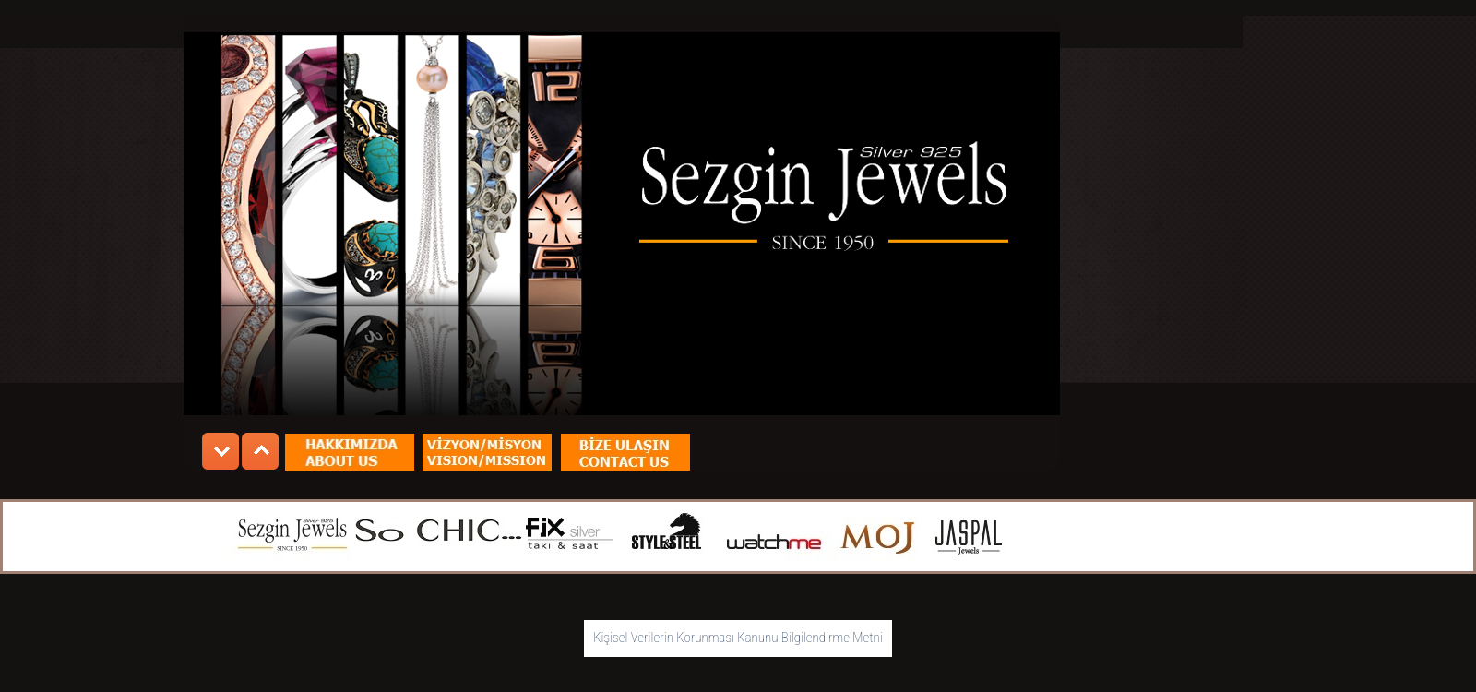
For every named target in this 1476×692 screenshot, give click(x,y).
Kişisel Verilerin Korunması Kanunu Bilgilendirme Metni (738, 637)
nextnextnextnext (260, 451)
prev (220, 451)
